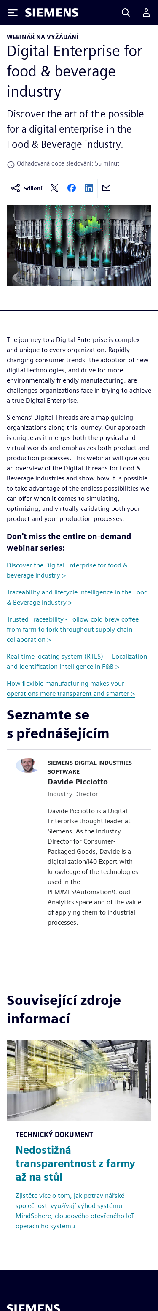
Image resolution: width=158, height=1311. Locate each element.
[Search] (126, 12)
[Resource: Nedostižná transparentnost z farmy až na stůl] (79, 1140)
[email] (106, 188)
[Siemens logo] (51, 12)
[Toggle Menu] (13, 13)
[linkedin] (88, 188)
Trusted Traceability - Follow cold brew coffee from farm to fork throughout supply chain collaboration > (73, 629)
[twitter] (54, 188)
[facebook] (71, 188)
